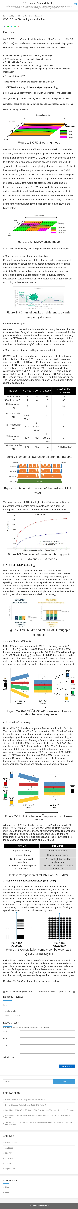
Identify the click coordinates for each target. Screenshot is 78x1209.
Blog (7, 1187)
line (8, 26)
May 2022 (9, 1153)
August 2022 (10, 1169)
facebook (4, 26)
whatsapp (15, 26)
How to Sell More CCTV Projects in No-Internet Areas (25, 1100)
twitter (11, 26)
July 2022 (9, 1163)
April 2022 (9, 1148)
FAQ (7, 1192)
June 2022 (9, 1158)
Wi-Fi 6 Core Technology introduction (19, 991)
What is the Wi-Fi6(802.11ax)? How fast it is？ (55, 991)
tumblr (22, 26)
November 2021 (11, 1143)
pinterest (18, 26)
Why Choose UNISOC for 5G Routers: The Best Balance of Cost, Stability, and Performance (39, 1110)
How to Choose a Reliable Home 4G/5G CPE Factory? (25, 1105)
